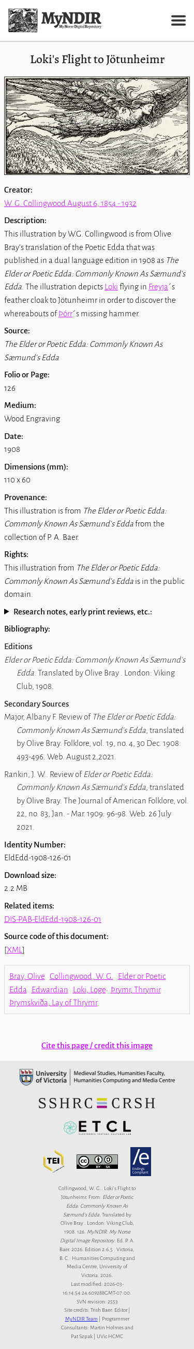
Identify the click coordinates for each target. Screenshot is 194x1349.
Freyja (158, 286)
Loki (111, 286)
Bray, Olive (27, 976)
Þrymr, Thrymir (136, 989)
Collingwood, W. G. (81, 976)
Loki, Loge (89, 989)
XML (14, 949)
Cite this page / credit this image (97, 1045)
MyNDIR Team (81, 1319)
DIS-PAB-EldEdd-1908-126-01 (52, 919)
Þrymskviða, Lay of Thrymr (53, 1002)
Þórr (65, 313)
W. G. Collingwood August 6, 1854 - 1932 (70, 203)
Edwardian (50, 989)
